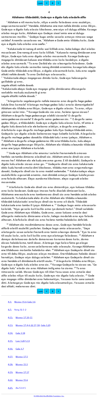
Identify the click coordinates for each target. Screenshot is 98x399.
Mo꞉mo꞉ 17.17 (22, 372)
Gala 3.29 (45, 325)
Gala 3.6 (31, 301)
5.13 (27, 341)
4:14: (10, 333)
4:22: (10, 380)
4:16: (10, 348)
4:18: (10, 364)
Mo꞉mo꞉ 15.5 (22, 364)
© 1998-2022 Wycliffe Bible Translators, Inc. (49, 396)
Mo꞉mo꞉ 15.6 (22, 380)
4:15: (10, 341)
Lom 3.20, (20, 341)
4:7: (10, 309)
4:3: (10, 301)
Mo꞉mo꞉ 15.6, (20, 301)
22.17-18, (35, 325)
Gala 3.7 (20, 348)
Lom (40, 3)
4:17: (10, 356)
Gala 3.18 (20, 333)
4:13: (10, 325)
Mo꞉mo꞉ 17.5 (22, 356)
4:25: (10, 388)
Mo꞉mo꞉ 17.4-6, (23, 325)
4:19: (10, 372)
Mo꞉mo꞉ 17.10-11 (24, 317)
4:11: (10, 317)
